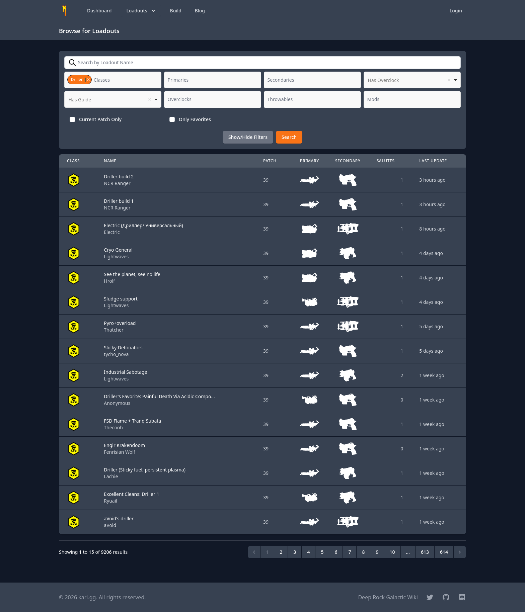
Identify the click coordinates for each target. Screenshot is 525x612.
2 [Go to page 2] (281, 552)
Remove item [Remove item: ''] (449, 80)
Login (456, 10)
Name (110, 161)
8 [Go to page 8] (363, 552)
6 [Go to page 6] (335, 552)
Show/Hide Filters (248, 137)
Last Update (433, 161)
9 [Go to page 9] (377, 552)
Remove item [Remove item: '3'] (88, 80)
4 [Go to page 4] (308, 552)
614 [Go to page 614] (444, 552)
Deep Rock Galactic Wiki (388, 597)
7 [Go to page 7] (349, 552)
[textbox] (104, 80)
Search (289, 137)
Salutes (386, 161)
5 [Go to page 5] (322, 552)
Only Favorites (195, 119)
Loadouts (141, 10)
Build (175, 10)
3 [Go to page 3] (294, 552)
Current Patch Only (100, 119)
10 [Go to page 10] (392, 552)
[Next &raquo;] (459, 552)
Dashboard (99, 10)
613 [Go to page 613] (425, 552)
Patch (270, 161)
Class (73, 161)
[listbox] (412, 80)
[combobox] (112, 80)
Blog (200, 10)
